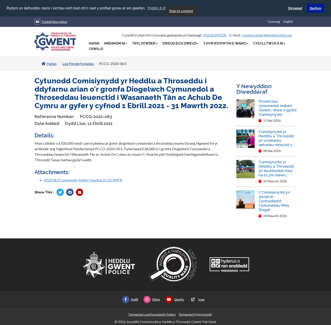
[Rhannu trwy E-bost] (79, 192)
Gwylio (174, 299)
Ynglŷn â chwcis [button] (160, 8)
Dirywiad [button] (295, 8)
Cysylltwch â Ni (269, 43)
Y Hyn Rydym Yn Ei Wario (225, 43)
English (288, 21)
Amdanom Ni (115, 43)
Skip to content (181, 10)
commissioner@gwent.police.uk (267, 35)
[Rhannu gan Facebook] (70, 192)
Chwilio (96, 49)
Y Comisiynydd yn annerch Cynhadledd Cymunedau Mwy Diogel (274, 201)
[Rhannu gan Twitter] (60, 192)
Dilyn (151, 299)
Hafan (94, 43)
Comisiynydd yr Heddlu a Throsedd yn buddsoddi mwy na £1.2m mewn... (276, 168)
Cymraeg (274, 21)
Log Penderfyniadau (78, 63)
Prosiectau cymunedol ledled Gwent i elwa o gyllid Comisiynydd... (278, 107)
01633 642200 (214, 35)
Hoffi (130, 299)
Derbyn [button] (315, 8)
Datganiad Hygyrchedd (195, 314)
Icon (197, 299)
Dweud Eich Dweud (180, 43)
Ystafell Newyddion (54, 21)
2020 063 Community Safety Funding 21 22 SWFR (83, 180)
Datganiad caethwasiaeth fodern (152, 314)
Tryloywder (145, 43)
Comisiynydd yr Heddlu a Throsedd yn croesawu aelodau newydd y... (277, 138)
